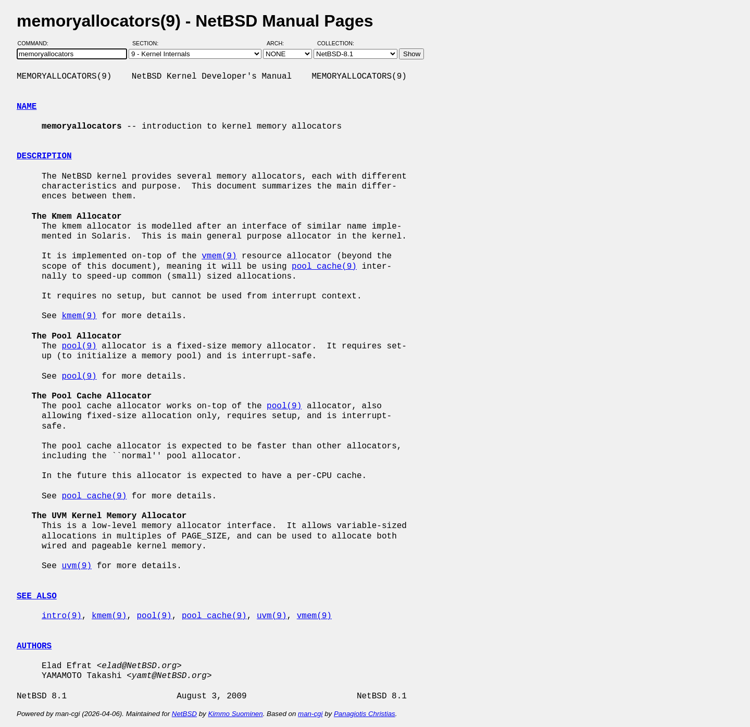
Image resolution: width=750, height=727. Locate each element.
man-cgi (310, 714)
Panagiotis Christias (364, 714)
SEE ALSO (37, 596)
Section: (147, 43)
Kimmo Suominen (235, 714)
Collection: (335, 43)
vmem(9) (219, 256)
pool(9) (78, 346)
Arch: (280, 43)
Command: (36, 43)
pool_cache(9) (324, 266)
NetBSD (184, 714)
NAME (26, 106)
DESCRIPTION (44, 156)
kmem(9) (78, 316)
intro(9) (62, 616)
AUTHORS (34, 646)
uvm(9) (76, 566)
